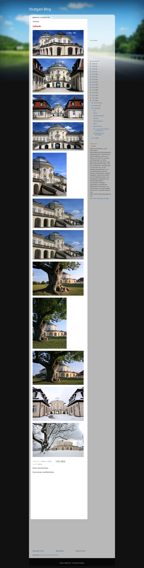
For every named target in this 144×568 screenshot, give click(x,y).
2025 (94, 63)
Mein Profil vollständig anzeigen (99, 198)
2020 (94, 77)
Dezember (97, 103)
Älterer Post (81, 551)
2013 (94, 95)
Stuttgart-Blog (40, 9)
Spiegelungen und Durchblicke (98, 133)
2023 (94, 69)
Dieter (94, 146)
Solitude (39, 464)
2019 (94, 79)
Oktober (96, 105)
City (94, 110)
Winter (95, 113)
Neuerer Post (38, 551)
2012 (94, 98)
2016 (94, 87)
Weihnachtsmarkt (98, 115)
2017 (94, 84)
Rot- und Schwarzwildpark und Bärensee (101, 129)
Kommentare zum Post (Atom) (49, 555)
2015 (94, 90)
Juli (95, 138)
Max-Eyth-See (97, 126)
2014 (94, 92)
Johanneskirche (98, 121)
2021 (94, 74)
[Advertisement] (59, 534)
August (96, 108)
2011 (94, 100)
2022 (94, 71)
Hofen (95, 123)
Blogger (82, 563)
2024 (94, 66)
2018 (94, 82)
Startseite (60, 551)
